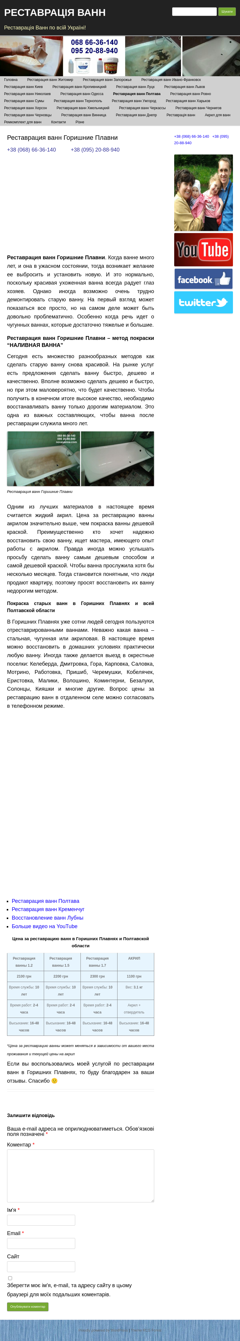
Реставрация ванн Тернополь (78, 101)
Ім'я (13, 1210)
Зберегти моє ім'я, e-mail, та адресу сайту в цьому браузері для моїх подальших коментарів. (69, 1289)
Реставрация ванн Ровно (190, 94)
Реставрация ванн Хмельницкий (83, 108)
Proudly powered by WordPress (103, 1330)
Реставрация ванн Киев (23, 87)
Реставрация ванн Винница (83, 115)
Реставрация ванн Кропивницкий (80, 87)
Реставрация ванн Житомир (50, 80)
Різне (79, 122)
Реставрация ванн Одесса (82, 94)
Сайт (13, 1256)
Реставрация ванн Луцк (135, 87)
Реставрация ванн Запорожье (107, 80)
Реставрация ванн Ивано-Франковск (171, 80)
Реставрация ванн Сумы (24, 101)
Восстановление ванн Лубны (47, 918)
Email (15, 1233)
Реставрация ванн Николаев (27, 94)
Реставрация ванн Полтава (136, 94)
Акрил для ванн (218, 115)
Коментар (21, 1145)
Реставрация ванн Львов (184, 87)
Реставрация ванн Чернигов (198, 108)
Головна (11, 80)
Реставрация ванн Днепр (136, 115)
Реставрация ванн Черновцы (27, 115)
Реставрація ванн (181, 115)
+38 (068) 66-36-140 (31, 150)
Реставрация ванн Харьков (188, 101)
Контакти (58, 122)
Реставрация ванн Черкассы (142, 108)
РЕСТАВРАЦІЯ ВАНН (55, 12)
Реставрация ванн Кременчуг (48, 909)
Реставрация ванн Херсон (25, 108)
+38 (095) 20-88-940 (95, 150)
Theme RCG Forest (146, 1330)
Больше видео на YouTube (45, 926)
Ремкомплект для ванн (22, 122)
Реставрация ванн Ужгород (134, 101)
